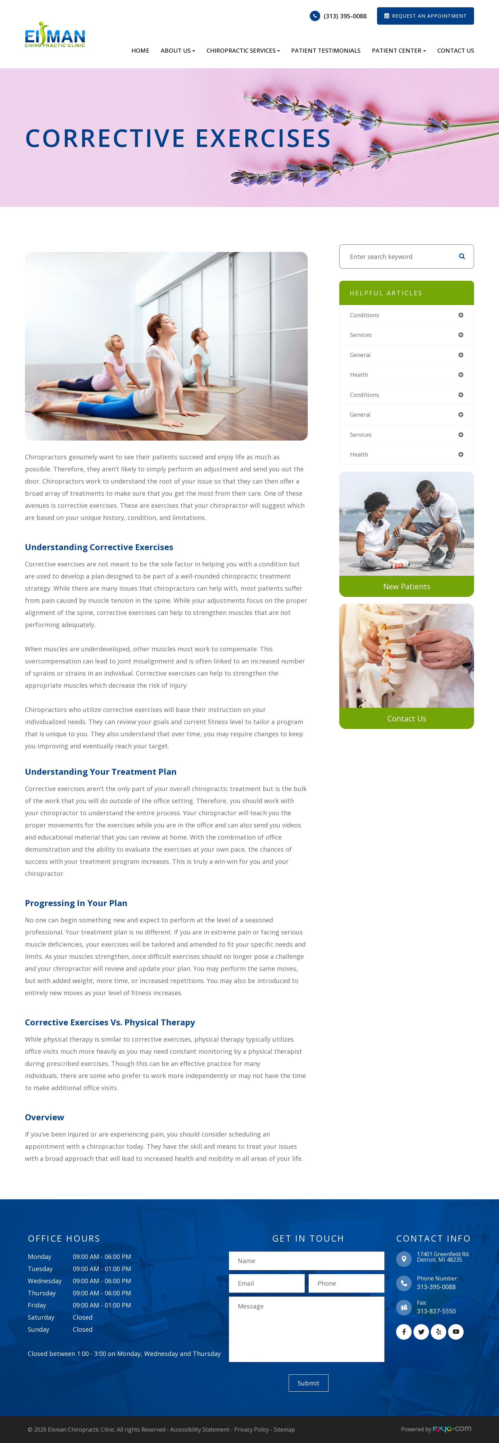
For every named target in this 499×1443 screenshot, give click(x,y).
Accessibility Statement (199, 1429)
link (344, 479)
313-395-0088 (436, 1287)
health (360, 377)
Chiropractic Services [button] (243, 50)
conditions (366, 315)
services (362, 336)
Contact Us (455, 50)
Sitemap (284, 1429)
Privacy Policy (251, 1429)
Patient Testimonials (325, 50)
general (361, 356)
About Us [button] (178, 50)
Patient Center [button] (399, 50)
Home (140, 50)
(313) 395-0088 (345, 16)
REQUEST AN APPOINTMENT (429, 15)
